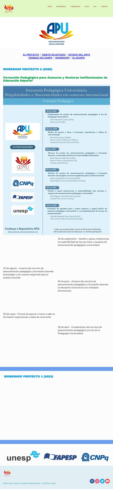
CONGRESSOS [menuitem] (75, 7)
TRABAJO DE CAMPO (40, 57)
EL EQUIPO (78, 57)
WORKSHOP (62, 57)
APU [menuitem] (94, 7)
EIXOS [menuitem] (87, 7)
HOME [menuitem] (50, 7)
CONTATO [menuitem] (104, 7)
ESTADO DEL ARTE (79, 54)
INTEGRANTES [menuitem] (61, 7)
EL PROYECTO (31, 54)
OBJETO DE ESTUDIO (54, 54)
